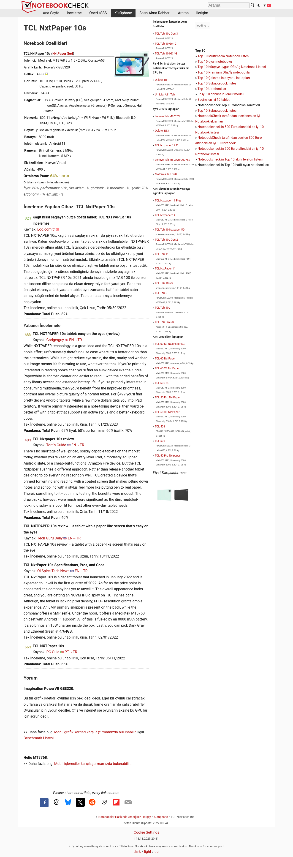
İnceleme (74, 13)
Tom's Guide (56, 445)
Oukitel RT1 (162, 80)
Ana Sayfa (51, 13)
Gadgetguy (55, 340)
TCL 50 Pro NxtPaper (167, 397)
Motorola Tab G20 (166, 174)
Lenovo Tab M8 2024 (167, 116)
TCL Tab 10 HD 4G (166, 53)
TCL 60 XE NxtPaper (167, 368)
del (157, 851)
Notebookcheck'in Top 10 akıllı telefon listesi (230, 159)
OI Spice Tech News (53, 571)
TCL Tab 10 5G (164, 283)
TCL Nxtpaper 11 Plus (168, 200)
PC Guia (52, 652)
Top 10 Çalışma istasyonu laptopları (224, 78)
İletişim (202, 13)
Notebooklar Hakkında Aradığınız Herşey (124, 817)
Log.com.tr (46, 229)
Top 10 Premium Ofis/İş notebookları (225, 72)
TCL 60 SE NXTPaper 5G (169, 344)
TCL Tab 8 (161, 293)
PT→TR (71, 652)
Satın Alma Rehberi (154, 13)
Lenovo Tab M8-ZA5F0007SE (172, 159)
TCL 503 (160, 426)
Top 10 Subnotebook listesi (217, 83)
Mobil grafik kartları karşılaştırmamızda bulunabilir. (95, 732)
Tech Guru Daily (49, 538)
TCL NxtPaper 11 (165, 268)
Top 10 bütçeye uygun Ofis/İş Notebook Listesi (232, 67)
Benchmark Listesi (39, 738)
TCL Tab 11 (161, 254)
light (147, 851)
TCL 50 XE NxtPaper (167, 412)
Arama (183, 13)
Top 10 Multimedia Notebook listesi (224, 56)
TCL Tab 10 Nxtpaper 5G (169, 229)
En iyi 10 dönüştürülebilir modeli (221, 94)
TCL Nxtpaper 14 (165, 215)
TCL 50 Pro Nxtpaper (167, 455)
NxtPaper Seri (62, 54)
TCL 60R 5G (162, 383)
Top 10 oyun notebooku (215, 62)
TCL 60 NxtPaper (165, 358)
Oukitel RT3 (162, 130)
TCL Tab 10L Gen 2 (166, 239)
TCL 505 (160, 441)
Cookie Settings (146, 832)
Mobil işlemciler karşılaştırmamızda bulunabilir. (92, 764)
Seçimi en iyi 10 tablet (214, 100)
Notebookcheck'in (211, 149)
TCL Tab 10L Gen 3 (166, 33)
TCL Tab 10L (162, 307)
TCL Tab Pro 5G (164, 322)
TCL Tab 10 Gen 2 (165, 43)
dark (137, 851)
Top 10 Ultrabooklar (212, 89)
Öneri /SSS (98, 13)
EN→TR (75, 340)
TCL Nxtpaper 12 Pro (167, 145)
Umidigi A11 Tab (165, 94)
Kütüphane (123, 13)
